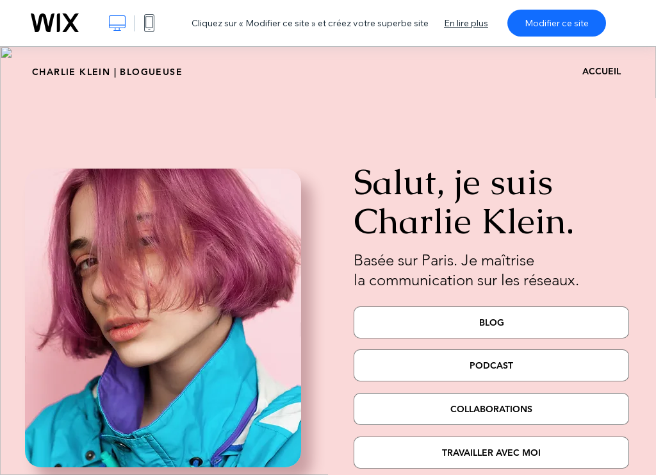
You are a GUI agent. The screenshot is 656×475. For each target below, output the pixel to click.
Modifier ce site (557, 23)
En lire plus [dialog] (466, 23)
